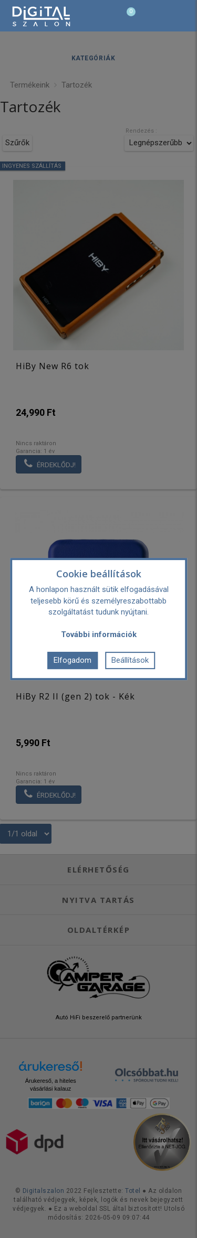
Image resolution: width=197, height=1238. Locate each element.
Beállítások (130, 660)
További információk (99, 634)
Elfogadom (72, 660)
